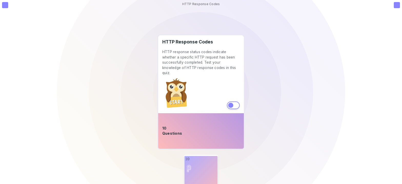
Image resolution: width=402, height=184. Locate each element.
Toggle (233, 105)
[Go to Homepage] (5, 5)
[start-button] (176, 93)
